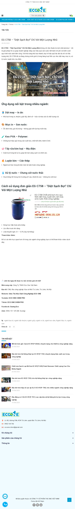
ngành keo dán (50, 321)
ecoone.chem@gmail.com (14, 427)
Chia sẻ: (5, 327)
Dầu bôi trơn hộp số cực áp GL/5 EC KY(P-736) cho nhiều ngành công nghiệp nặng (42, 388)
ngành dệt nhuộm (20, 321)
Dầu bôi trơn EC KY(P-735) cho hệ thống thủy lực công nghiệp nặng (37, 378)
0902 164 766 (9, 424)
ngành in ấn (40, 321)
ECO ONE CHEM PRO (17, 298)
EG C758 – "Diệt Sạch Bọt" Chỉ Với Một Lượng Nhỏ (29, 39)
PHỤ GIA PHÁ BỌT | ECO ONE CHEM (13, 19)
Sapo (42, 501)
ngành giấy (31, 321)
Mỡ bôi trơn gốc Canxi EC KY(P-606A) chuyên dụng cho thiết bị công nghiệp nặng (42, 344)
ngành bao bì (9, 321)
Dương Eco (14, 307)
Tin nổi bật (7, 339)
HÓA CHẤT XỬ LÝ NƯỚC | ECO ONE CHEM (40, 19)
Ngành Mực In (61, 321)
